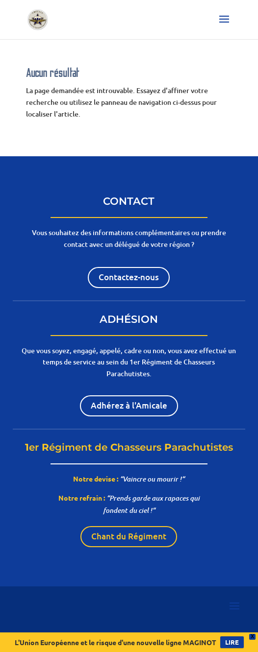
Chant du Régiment (128, 536)
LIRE (232, 642)
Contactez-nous (129, 277)
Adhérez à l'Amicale (129, 405)
